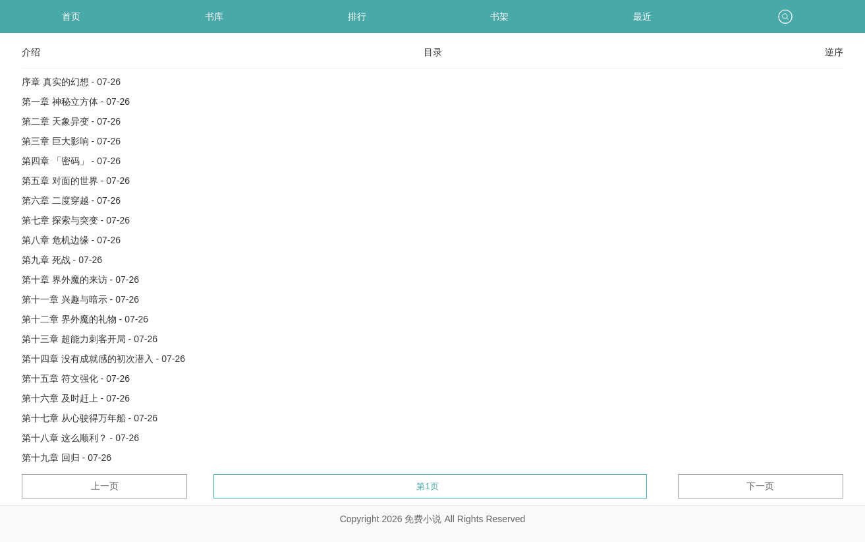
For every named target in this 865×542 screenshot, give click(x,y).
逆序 (834, 52)
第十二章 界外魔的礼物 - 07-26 (85, 319)
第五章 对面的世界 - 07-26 (76, 180)
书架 (499, 16)
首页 (71, 16)
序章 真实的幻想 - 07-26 (71, 81)
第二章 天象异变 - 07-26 (71, 121)
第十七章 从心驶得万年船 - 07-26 (89, 418)
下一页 (760, 486)
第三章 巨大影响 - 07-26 (71, 141)
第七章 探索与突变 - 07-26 (76, 220)
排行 (357, 16)
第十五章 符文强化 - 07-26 (76, 378)
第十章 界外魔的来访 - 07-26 (80, 279)
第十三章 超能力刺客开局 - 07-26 (89, 339)
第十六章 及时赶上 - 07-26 (76, 398)
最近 (642, 16)
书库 (214, 16)
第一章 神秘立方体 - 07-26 (76, 101)
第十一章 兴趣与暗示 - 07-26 (80, 299)
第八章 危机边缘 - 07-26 (71, 240)
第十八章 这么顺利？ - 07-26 (80, 438)
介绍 (31, 52)
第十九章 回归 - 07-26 (66, 457)
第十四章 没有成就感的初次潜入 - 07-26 (103, 358)
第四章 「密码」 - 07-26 (71, 161)
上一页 (105, 486)
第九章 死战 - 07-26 (62, 260)
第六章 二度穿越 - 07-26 (71, 200)
